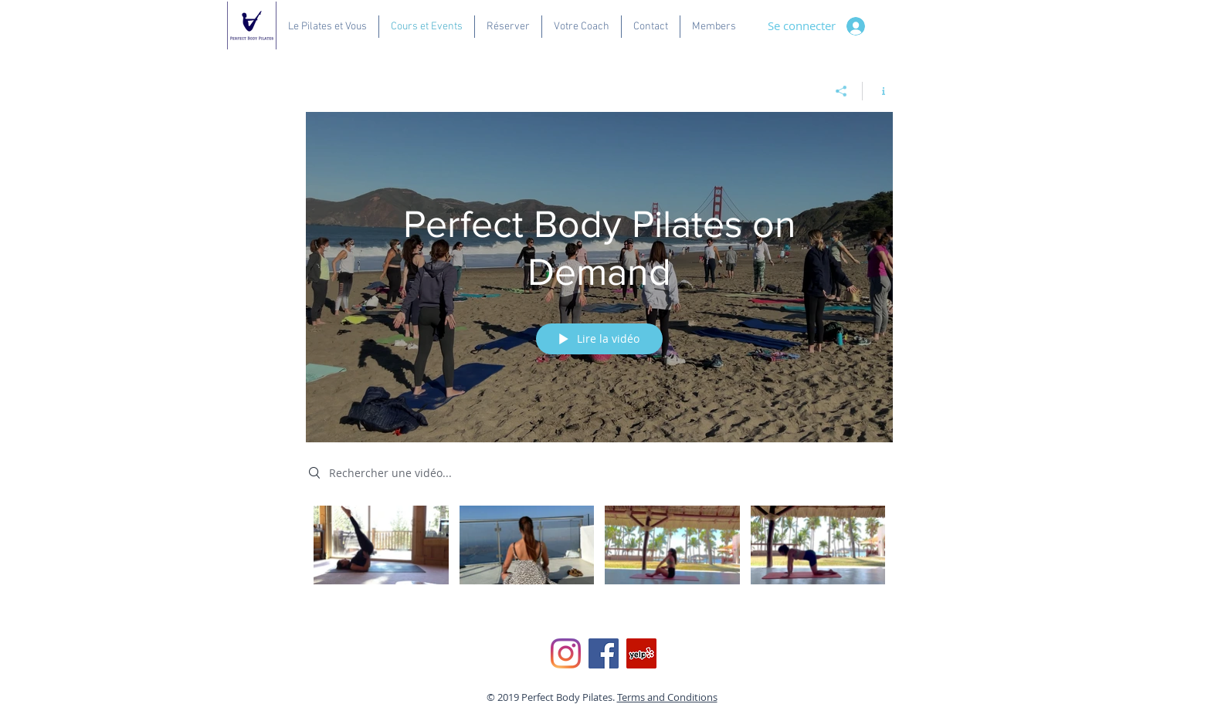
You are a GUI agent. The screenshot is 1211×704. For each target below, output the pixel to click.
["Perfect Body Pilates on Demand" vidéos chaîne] (599, 556)
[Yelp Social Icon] (641, 653)
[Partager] (841, 91)
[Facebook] (604, 653)
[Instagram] (566, 653)
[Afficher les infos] (878, 91)
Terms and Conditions (667, 697)
